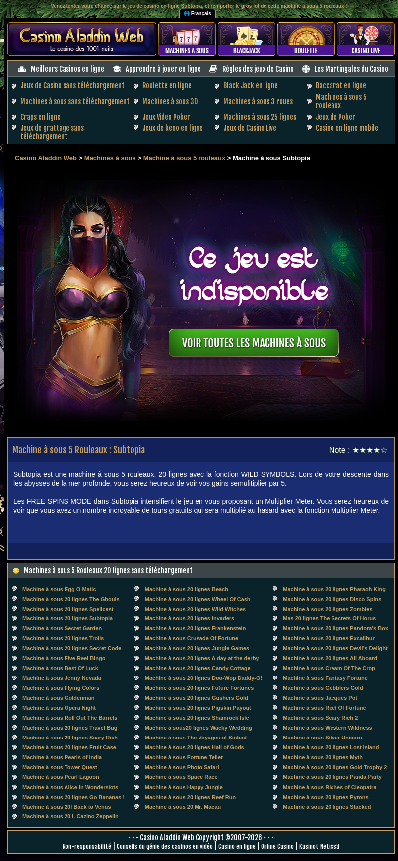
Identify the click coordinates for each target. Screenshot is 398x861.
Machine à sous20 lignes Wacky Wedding (198, 728)
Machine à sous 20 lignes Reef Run (190, 797)
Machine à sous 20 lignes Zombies (327, 609)
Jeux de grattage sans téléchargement (52, 132)
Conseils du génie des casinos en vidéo (165, 846)
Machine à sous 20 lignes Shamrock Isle (197, 718)
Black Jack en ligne (250, 85)
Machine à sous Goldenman (58, 698)
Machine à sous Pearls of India (62, 757)
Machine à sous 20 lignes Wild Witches (195, 609)
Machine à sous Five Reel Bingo (64, 658)
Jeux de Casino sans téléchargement (72, 85)
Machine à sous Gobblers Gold (323, 688)
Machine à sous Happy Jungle (184, 787)
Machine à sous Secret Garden (62, 628)
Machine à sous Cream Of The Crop (329, 668)
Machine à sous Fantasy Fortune (325, 678)
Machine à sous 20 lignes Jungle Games (197, 648)
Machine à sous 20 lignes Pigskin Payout (198, 708)
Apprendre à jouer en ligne (163, 69)
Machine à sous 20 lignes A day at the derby (202, 658)
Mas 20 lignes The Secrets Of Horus (329, 618)
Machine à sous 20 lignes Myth (323, 757)
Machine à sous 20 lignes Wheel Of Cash (198, 599)
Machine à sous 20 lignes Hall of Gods (194, 747)
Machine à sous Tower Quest (59, 767)
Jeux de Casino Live (249, 128)
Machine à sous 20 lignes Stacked (327, 807)
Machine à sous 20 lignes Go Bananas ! (73, 797)
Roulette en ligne (167, 85)
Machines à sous (110, 158)
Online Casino (277, 846)
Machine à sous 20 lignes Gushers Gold (196, 698)
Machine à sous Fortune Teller (184, 757)
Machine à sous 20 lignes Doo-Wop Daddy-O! (203, 678)
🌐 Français (197, 13)
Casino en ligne (237, 846)
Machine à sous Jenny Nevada (61, 678)
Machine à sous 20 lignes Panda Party (332, 777)
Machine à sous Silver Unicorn (322, 737)
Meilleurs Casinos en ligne (67, 69)
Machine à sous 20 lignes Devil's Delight (335, 648)
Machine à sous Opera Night (59, 708)
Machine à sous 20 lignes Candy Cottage (198, 668)
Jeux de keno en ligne (172, 128)
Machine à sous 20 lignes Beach (186, 589)
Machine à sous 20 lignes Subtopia (67, 618)
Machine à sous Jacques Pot (320, 698)
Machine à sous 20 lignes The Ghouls (71, 599)
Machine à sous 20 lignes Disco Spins (332, 599)
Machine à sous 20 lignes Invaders (189, 618)
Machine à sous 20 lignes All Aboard (330, 658)
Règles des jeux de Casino (258, 69)
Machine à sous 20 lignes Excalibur (329, 638)
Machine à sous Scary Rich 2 (320, 718)
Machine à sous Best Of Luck (60, 668)
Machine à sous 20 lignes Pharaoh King (334, 589)
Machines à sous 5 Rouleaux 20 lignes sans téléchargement (108, 570)
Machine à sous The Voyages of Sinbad (196, 737)
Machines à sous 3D (170, 101)
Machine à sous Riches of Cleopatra (329, 787)
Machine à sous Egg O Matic (59, 589)
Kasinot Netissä (319, 846)
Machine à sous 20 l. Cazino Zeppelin (70, 816)
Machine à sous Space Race (181, 777)
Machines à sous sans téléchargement (75, 101)
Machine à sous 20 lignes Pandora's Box (335, 628)
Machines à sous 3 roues (258, 101)
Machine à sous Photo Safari (182, 767)
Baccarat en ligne (341, 85)
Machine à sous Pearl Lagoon (60, 777)
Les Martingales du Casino (351, 69)
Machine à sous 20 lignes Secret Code (71, 648)
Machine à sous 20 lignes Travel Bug (69, 728)
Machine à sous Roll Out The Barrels (69, 718)
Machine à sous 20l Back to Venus (66, 807)
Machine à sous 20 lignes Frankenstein (195, 628)
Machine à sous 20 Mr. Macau (183, 807)
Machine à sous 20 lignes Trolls (63, 638)
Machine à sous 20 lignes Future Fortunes (199, 688)
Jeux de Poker (335, 117)
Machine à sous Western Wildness (327, 728)
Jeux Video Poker (166, 117)
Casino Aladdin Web (46, 158)
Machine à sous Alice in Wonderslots (70, 787)
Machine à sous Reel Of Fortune (324, 708)
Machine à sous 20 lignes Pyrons (325, 797)
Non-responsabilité (87, 846)
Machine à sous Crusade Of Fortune (191, 638)
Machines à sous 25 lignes (259, 117)
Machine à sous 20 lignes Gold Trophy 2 (335, 767)
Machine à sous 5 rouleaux (184, 158)
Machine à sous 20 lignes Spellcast (67, 609)
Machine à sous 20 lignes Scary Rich (70, 737)
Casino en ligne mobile (347, 128)
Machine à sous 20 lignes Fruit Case (69, 747)
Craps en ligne (40, 117)
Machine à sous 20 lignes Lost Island (331, 747)
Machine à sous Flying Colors (60, 688)
